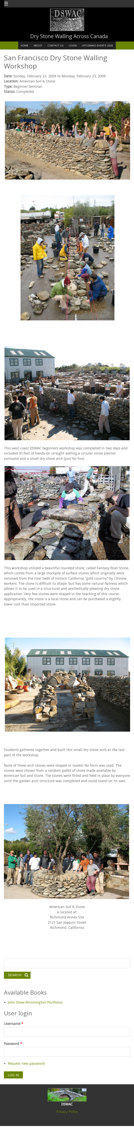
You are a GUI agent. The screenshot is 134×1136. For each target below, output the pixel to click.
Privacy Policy (67, 1111)
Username (13, 1023)
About (38, 45)
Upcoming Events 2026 (97, 45)
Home (24, 45)
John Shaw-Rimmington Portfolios (35, 1002)
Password (13, 1043)
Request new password (26, 1063)
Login (73, 45)
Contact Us (56, 45)
